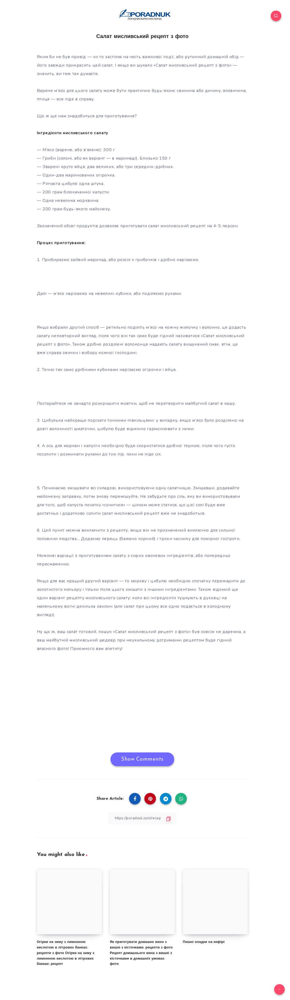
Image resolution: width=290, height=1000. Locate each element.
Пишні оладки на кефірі (204, 942)
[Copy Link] (142, 818)
